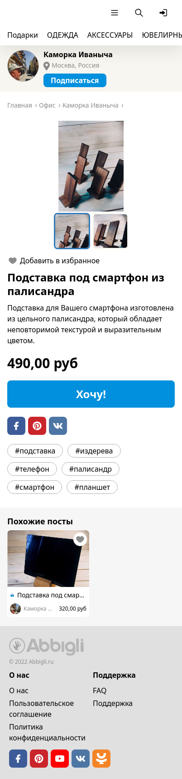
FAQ (99, 690)
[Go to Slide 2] (110, 231)
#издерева (94, 451)
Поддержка (113, 703)
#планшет (92, 487)
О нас (19, 690)
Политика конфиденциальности (47, 732)
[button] (91, 166)
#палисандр (90, 469)
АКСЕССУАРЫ (110, 35)
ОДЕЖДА (62, 35)
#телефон (32, 469)
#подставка (35, 451)
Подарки (22, 35)
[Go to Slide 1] (72, 231)
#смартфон (34, 487)
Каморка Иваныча (78, 54)
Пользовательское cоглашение (41, 708)
